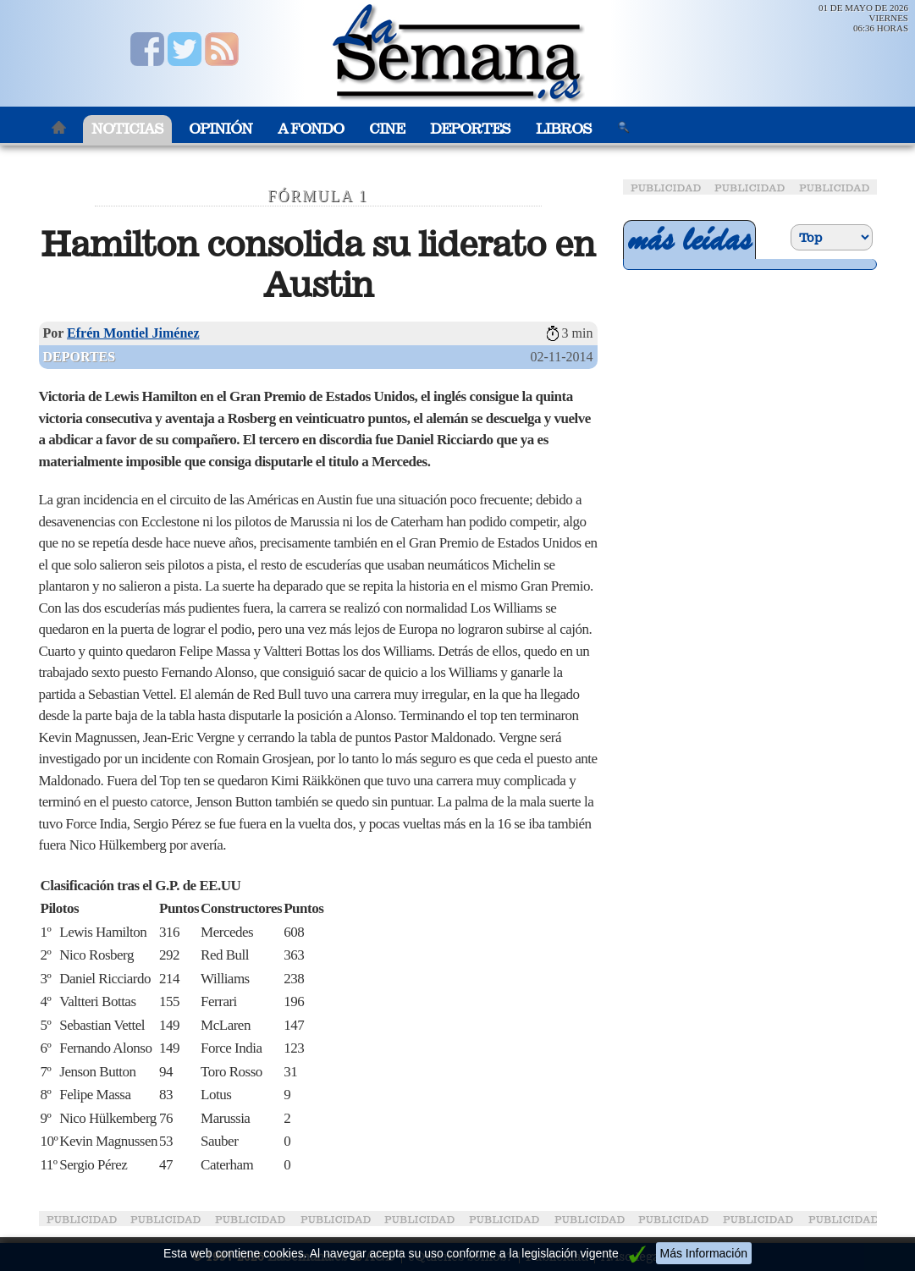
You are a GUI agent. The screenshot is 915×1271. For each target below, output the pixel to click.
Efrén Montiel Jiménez (133, 333)
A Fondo (311, 129)
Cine (387, 129)
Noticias (127, 129)
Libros (564, 129)
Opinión (220, 129)
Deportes (470, 129)
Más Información (703, 1253)
